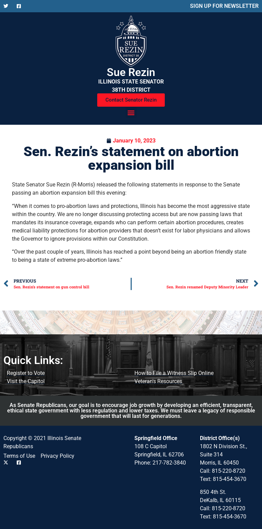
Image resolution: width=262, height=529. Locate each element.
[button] (131, 112)
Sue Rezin (131, 72)
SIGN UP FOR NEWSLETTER (224, 6)
